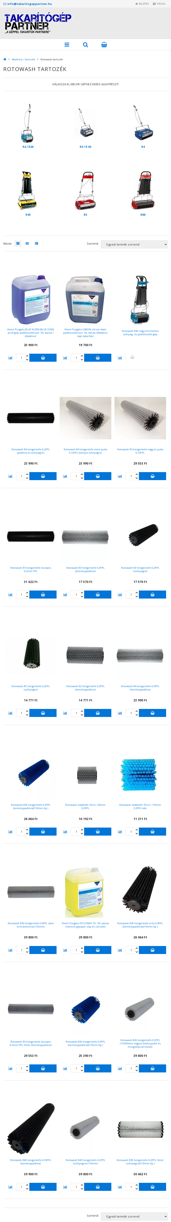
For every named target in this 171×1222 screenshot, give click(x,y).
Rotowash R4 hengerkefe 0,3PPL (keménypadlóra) (140, 687)
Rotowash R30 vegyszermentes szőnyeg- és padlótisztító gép (140, 332)
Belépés (140, 3)
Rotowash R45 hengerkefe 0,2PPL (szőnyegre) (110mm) (85, 1161)
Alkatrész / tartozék (23, 59)
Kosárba (42, 358)
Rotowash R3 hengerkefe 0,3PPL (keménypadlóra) (85, 569)
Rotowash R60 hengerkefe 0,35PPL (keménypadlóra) (30, 1161)
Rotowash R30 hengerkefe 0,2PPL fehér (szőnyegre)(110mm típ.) (140, 1161)
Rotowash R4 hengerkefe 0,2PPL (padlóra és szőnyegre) (31, 451)
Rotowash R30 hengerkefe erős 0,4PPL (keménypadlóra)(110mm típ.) (140, 925)
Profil (160, 3)
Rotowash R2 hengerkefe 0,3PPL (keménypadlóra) (85, 687)
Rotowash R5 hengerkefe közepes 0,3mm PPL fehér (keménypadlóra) (30, 1043)
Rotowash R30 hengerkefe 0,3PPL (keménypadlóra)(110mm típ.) (31, 806)
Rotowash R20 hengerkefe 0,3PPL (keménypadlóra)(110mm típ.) (85, 1043)
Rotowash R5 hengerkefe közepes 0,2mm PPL (30, 569)
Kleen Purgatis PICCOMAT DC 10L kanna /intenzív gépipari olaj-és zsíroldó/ (85, 925)
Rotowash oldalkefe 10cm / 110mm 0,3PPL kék (140, 806)
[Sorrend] (134, 244)
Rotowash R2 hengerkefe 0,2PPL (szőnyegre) (31, 687)
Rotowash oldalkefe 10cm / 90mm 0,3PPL (85, 806)
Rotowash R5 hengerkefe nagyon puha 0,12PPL (140, 451)
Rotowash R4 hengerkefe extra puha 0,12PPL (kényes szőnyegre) (85, 451)
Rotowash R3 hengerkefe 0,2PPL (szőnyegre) (140, 569)
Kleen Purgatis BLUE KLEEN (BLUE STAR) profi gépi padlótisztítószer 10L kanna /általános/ (30, 333)
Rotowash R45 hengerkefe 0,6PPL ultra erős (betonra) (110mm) (31, 925)
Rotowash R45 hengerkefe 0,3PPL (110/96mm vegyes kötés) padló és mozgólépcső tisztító (140, 1043)
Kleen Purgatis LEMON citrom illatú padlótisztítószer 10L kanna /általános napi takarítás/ (85, 333)
